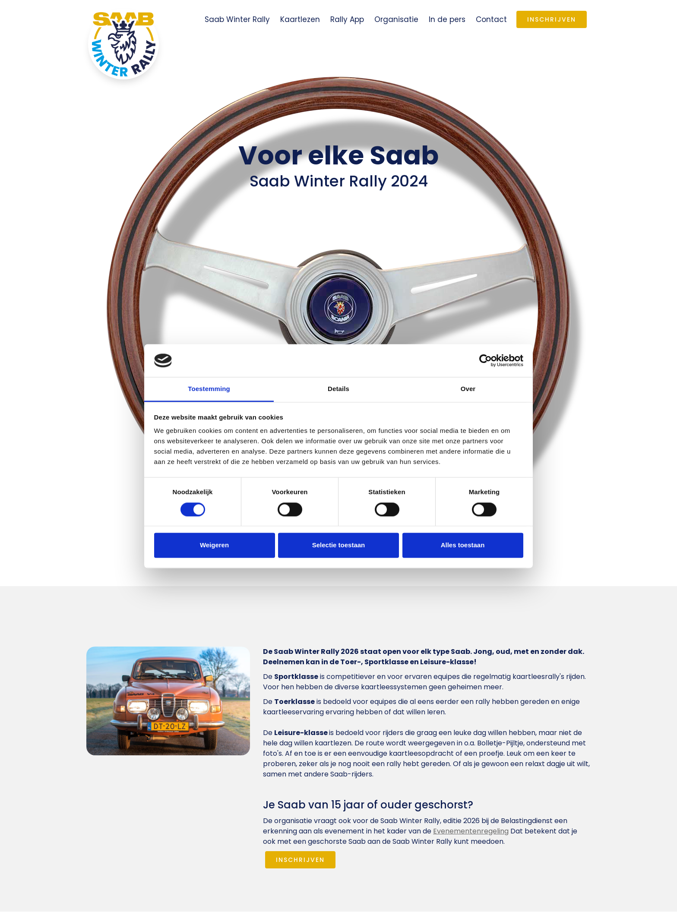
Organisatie (396, 19)
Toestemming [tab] (209, 389)
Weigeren (214, 545)
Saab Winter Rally (237, 19)
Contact (491, 19)
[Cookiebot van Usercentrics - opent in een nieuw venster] (485, 360)
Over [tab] (468, 389)
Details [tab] (338, 389)
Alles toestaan (463, 545)
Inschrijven (551, 19)
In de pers (447, 19)
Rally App (347, 19)
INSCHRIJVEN (300, 859)
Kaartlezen (300, 19)
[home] (123, 44)
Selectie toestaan (338, 545)
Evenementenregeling (471, 831)
